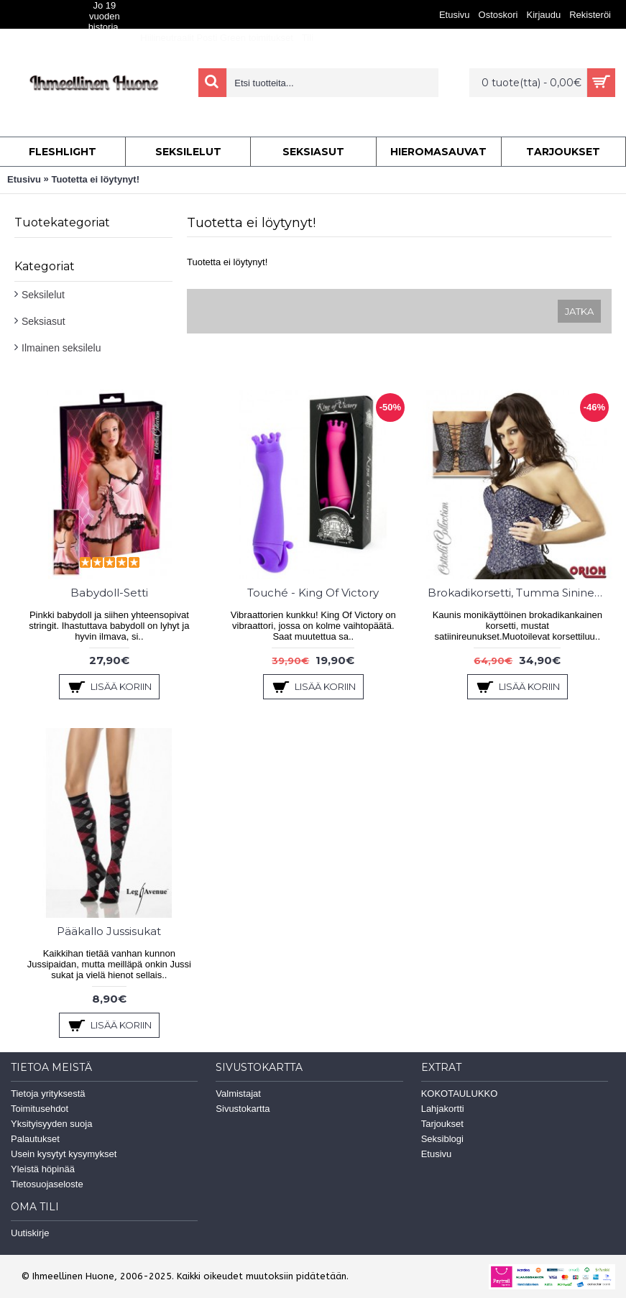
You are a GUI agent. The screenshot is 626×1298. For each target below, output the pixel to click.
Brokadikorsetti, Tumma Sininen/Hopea (520, 592)
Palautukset (35, 1138)
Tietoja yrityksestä (48, 1093)
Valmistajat (238, 1093)
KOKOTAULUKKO (459, 1093)
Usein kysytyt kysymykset (63, 1154)
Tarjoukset (442, 1123)
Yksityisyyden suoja (51, 1123)
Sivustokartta (243, 1108)
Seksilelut (43, 294)
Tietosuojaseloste (47, 1184)
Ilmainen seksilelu (61, 348)
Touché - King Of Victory (313, 592)
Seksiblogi (442, 1138)
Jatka (579, 311)
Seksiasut (43, 321)
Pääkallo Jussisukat (109, 931)
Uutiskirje (30, 1233)
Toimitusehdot (39, 1108)
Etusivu (24, 179)
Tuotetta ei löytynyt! (95, 179)
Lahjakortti (442, 1108)
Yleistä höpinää (43, 1169)
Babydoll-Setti (109, 592)
